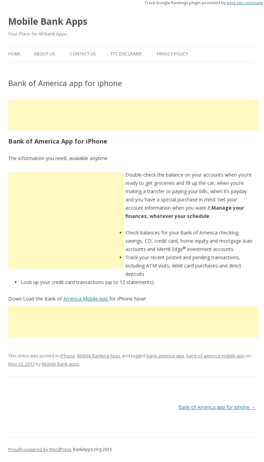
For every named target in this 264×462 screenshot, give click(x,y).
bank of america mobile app (215, 356)
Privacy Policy (172, 54)
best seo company (245, 2)
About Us (44, 54)
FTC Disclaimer (126, 54)
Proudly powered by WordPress (39, 449)
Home (14, 54)
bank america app (165, 356)
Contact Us (83, 54)
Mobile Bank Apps (47, 21)
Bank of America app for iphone (217, 407)
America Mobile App (86, 298)
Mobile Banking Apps (99, 356)
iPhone (67, 356)
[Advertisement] (133, 114)
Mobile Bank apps (60, 364)
